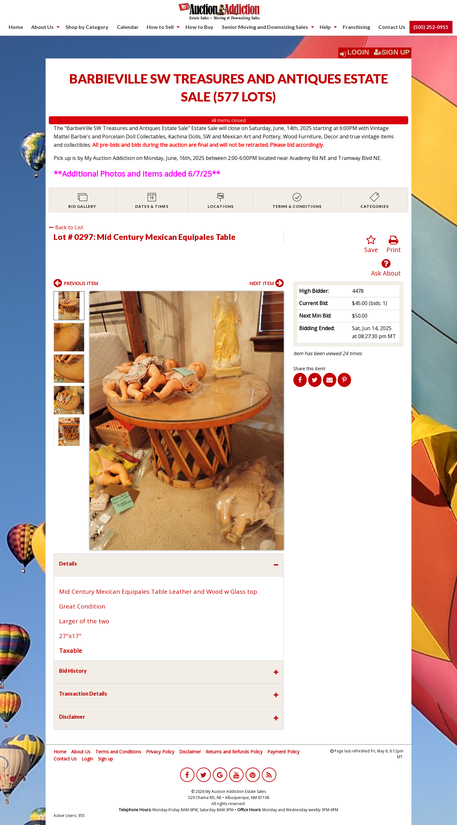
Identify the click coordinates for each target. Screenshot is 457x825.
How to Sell (160, 27)
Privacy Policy (160, 752)
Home (16, 27)
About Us (42, 27)
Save (371, 244)
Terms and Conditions (118, 752)
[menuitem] (15, 27)
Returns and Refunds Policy (234, 752)
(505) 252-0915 (430, 27)
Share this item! (309, 368)
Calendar (128, 27)
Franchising (356, 27)
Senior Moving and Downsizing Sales (265, 27)
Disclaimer (190, 752)
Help (325, 27)
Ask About (386, 268)
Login (358, 52)
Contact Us (391, 27)
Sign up (105, 759)
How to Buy (199, 27)
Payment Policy (283, 752)
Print (393, 244)
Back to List (66, 227)
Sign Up (392, 52)
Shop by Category (86, 27)
